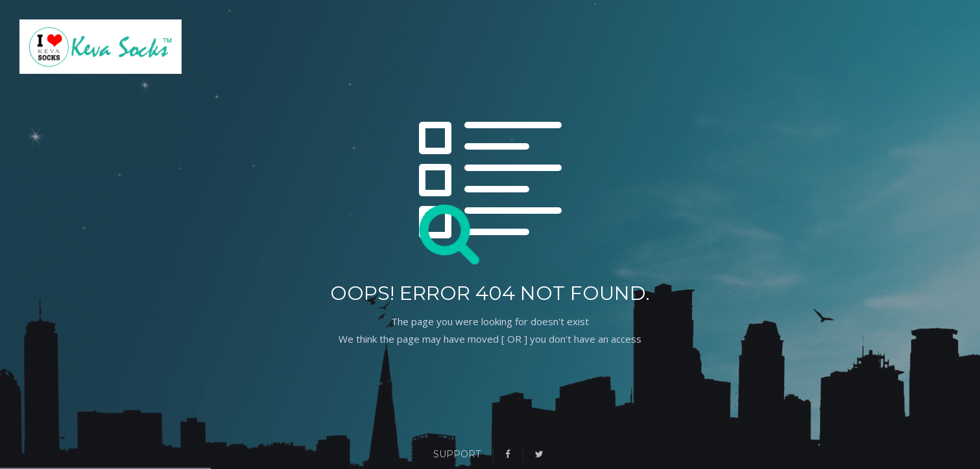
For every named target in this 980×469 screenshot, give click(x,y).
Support (457, 454)
